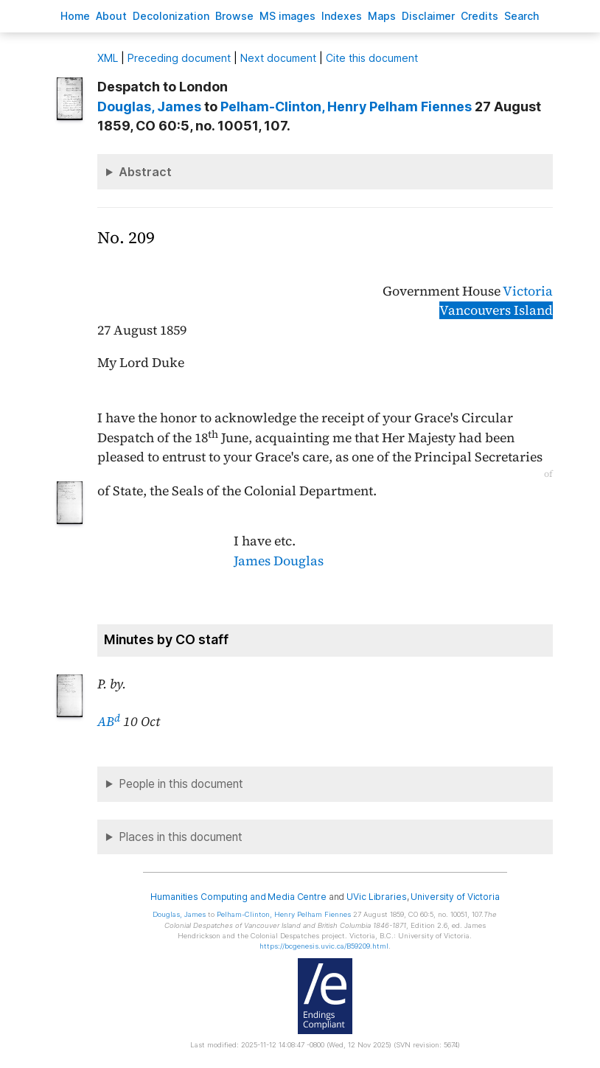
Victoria (528, 291)
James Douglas (279, 561)
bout (111, 16)
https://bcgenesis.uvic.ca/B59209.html (323, 946)
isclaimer (428, 16)
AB (108, 721)
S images (287, 16)
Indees (341, 16)
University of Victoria (455, 896)
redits (479, 16)
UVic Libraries (376, 896)
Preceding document (179, 58)
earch (522, 16)
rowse (234, 16)
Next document (278, 58)
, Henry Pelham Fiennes (346, 106)
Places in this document (181, 837)
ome (75, 16)
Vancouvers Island (496, 310)
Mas (382, 16)
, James (149, 106)
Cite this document (372, 58)
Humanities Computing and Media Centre (238, 896)
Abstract (145, 171)
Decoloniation (171, 16)
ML (107, 58)
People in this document (181, 784)
